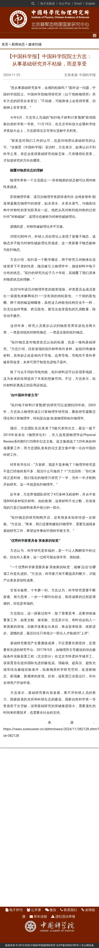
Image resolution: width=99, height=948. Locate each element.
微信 (53, 910)
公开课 (36, 910)
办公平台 (64, 3)
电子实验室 (47, 3)
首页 (5, 44)
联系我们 (70, 910)
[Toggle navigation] (94, 35)
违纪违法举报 (65, 916)
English (90, 3)
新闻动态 (18, 44)
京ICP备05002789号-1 (68, 945)
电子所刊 (16, 910)
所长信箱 (40, 916)
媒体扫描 (35, 44)
